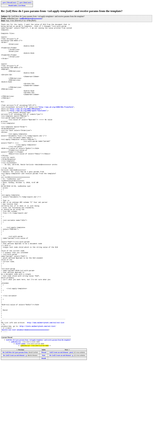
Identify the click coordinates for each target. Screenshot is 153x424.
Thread (9, 2)
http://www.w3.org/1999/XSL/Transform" (56, 124)
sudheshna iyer (16, 404)
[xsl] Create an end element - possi (61, 414)
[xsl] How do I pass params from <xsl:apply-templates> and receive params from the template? (38, 402)
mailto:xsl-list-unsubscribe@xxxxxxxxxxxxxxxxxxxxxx (25, 391)
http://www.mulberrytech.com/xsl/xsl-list (45, 382)
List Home (22, 5)
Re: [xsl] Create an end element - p (15, 417)
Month (43, 420)
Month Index (12, 5)
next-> (15, 2)
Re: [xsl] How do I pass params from (15, 414)
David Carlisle (20, 406)
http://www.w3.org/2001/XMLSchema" (25, 126)
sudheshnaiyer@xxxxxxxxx (31, 18)
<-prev (4, 2)
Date (25, 2)
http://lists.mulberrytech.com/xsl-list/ (38, 387)
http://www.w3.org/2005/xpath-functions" (28, 128)
